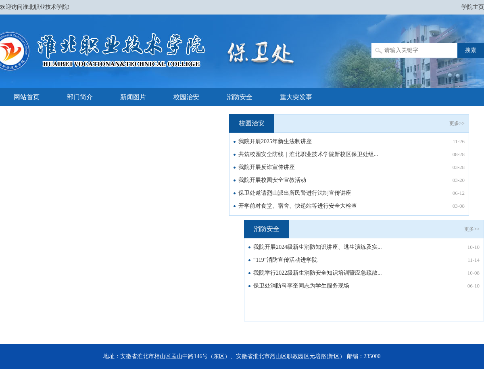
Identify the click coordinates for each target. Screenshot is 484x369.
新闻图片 (133, 97)
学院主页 (472, 7)
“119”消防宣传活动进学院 (285, 260)
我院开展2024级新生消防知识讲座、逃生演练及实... (317, 247)
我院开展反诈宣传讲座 (266, 167)
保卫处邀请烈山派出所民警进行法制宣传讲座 (294, 193)
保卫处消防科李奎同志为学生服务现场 (301, 286)
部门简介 (80, 97)
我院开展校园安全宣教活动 (272, 180)
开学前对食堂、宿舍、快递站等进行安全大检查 (297, 206)
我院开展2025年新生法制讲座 (275, 141)
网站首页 (27, 97)
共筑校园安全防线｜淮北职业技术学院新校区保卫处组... (308, 154)
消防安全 (239, 97)
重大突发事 (296, 97)
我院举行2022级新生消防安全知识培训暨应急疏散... (317, 273)
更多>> (457, 123)
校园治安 (186, 97)
